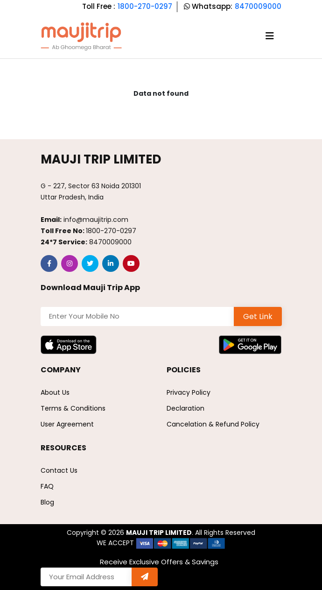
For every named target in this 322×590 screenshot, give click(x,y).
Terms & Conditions (73, 408)
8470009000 (258, 6)
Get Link (258, 316)
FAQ (47, 486)
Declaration (185, 408)
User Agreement (67, 424)
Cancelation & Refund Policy (213, 424)
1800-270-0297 (145, 6)
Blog (47, 502)
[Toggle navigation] (269, 36)
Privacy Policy (188, 392)
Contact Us (59, 470)
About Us (55, 392)
